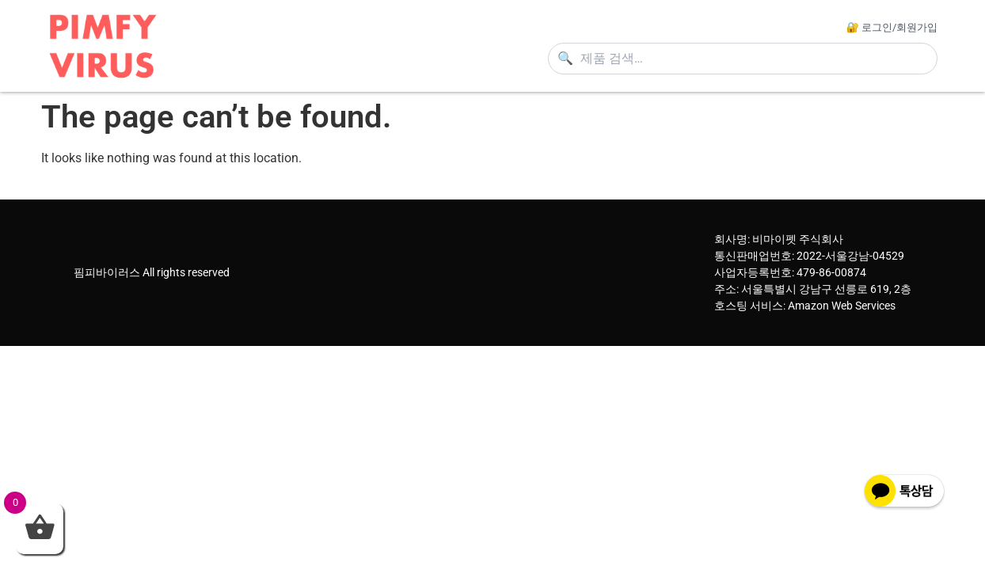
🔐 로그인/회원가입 (891, 27)
